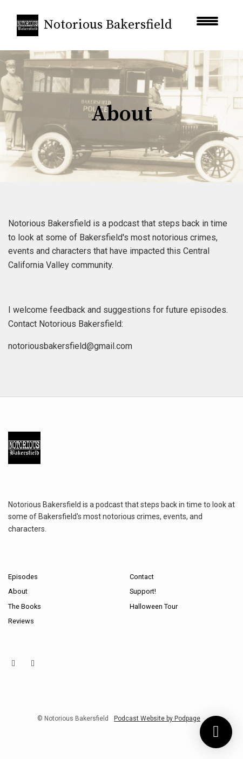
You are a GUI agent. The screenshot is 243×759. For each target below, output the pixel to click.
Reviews (21, 621)
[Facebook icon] (13, 663)
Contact (142, 577)
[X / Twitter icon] (33, 663)
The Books (24, 606)
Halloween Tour (154, 606)
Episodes (23, 577)
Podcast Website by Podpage (157, 718)
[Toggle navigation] (207, 25)
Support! (143, 591)
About (18, 591)
